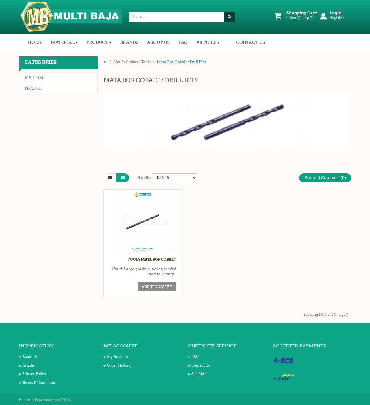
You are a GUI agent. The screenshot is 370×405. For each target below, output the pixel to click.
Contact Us (199, 365)
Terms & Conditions (37, 382)
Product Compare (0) (325, 177)
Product (33, 88)
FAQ (193, 356)
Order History (117, 365)
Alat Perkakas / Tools (132, 62)
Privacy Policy (32, 374)
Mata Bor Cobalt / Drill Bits (181, 62)
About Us (28, 356)
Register (337, 18)
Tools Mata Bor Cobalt (152, 259)
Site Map (197, 374)
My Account (115, 356)
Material (34, 77)
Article (26, 365)
